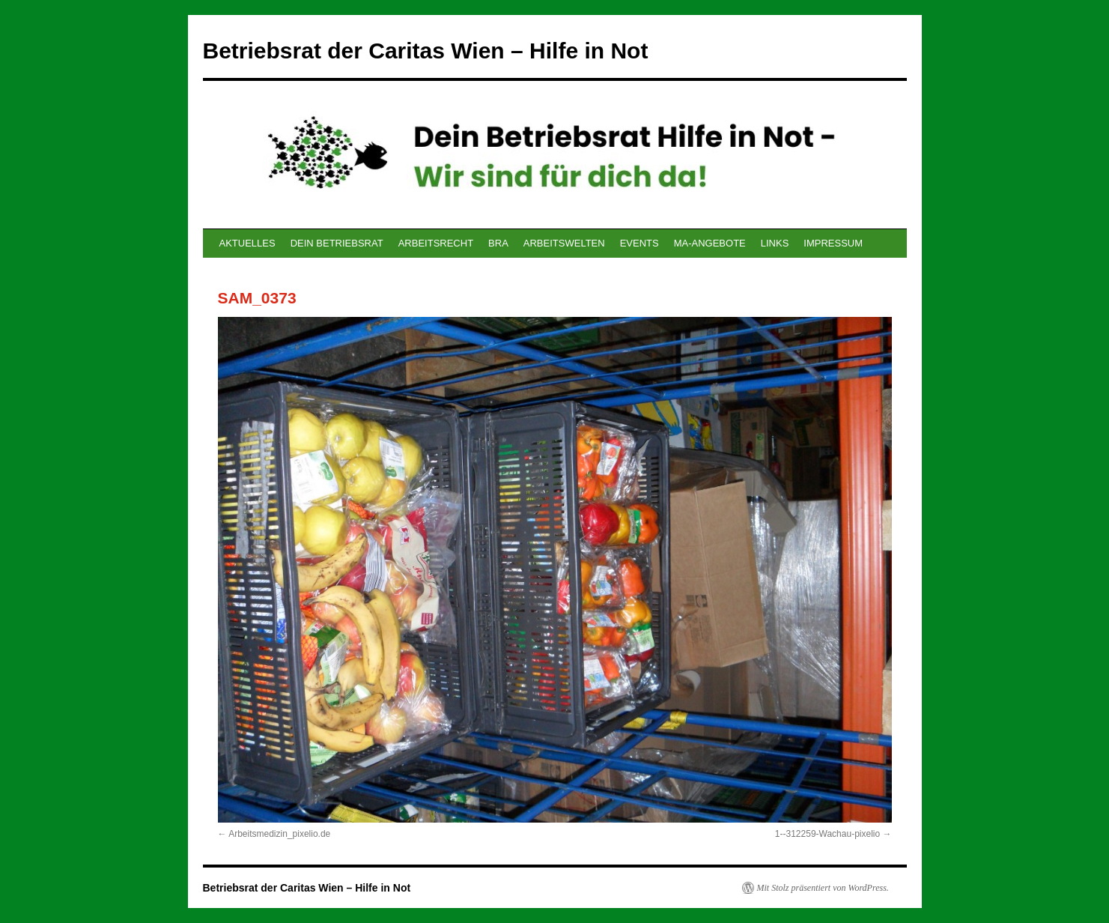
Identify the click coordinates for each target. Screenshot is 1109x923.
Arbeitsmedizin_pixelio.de (279, 834)
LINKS (775, 243)
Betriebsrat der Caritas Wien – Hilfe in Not (425, 50)
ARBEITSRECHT (435, 243)
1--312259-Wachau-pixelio (827, 834)
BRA (498, 243)
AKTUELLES (247, 243)
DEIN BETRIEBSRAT (337, 243)
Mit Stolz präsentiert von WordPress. (823, 888)
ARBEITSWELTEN (564, 243)
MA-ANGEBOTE (710, 243)
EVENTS (639, 243)
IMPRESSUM (833, 243)
